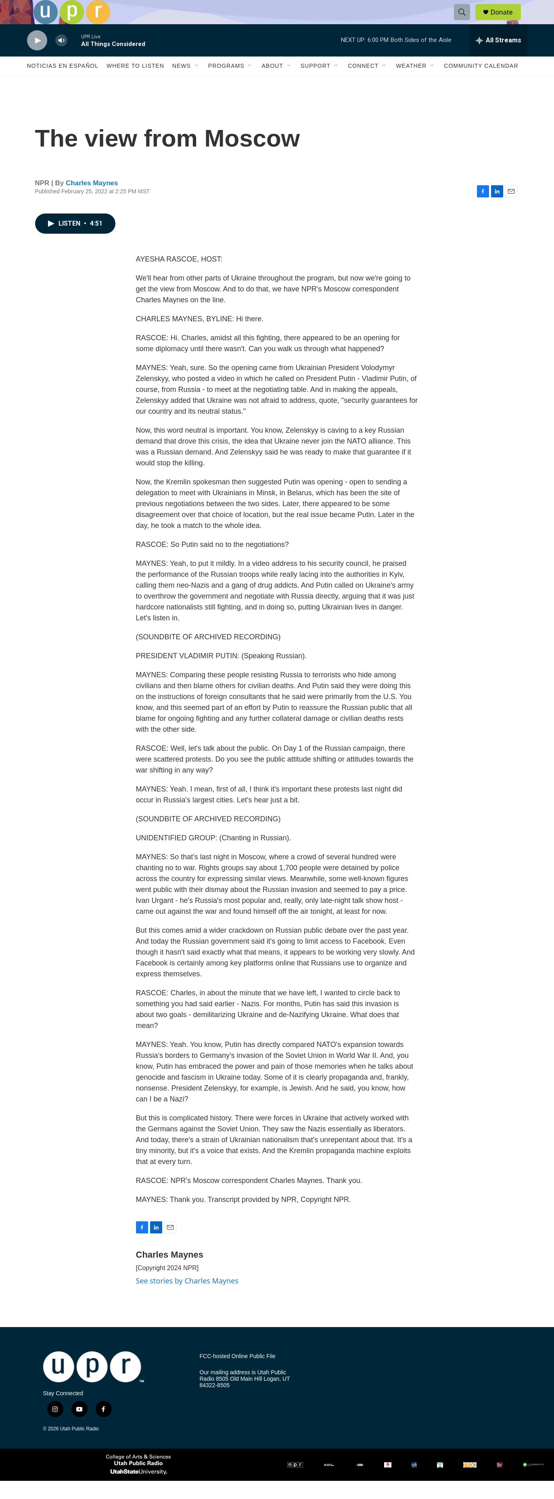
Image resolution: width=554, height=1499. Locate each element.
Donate (506, 21)
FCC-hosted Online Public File (238, 1374)
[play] (37, 58)
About (272, 84)
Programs (226, 84)
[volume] (61, 59)
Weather (411, 84)
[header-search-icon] (466, 21)
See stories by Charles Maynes (187, 1299)
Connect (363, 84)
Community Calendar (481, 84)
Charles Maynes (92, 201)
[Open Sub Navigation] (197, 84)
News (181, 84)
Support (315, 84)
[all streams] (498, 58)
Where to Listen (135, 84)
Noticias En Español (62, 84)
